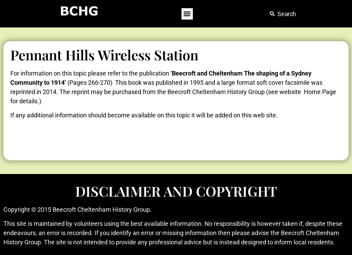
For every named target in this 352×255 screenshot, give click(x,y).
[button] (187, 14)
